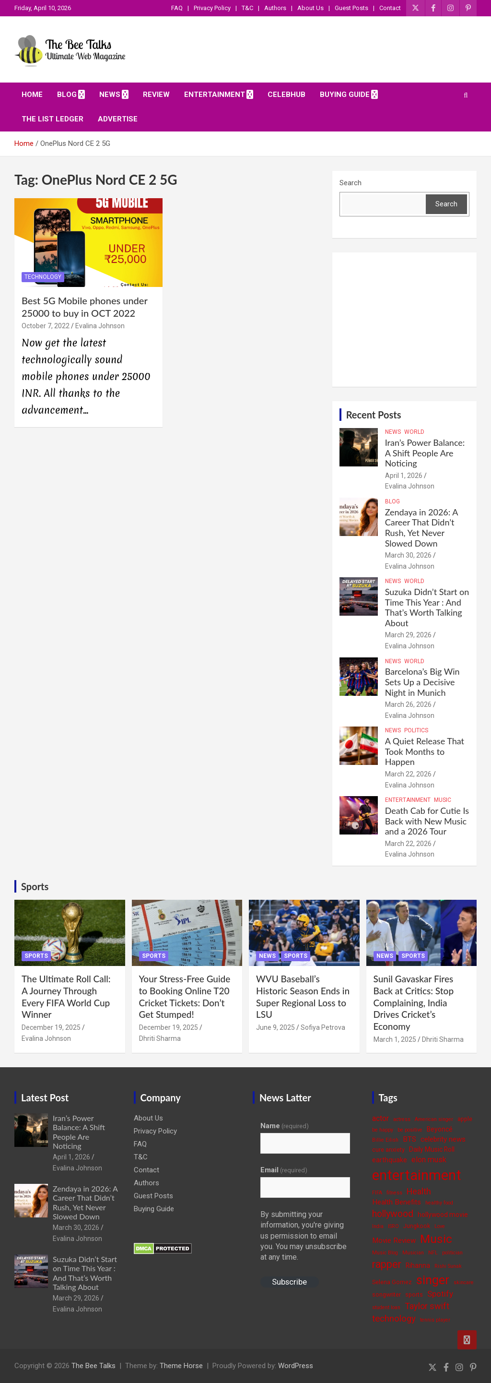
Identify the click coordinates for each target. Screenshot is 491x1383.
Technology (42, 277)
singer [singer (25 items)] (432, 1280)
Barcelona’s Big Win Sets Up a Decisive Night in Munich (422, 681)
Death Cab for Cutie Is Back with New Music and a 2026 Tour (427, 820)
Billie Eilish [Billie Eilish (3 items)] (385, 1140)
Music (442, 800)
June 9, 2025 (275, 1027)
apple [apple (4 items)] (464, 1118)
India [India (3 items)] (378, 1226)
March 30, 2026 (408, 555)
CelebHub (286, 94)
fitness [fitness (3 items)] (394, 1193)
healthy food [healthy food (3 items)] (439, 1203)
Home (32, 94)
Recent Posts (373, 414)
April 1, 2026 (403, 475)
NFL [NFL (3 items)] (433, 1253)
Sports (34, 886)
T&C (247, 8)
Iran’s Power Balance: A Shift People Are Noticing (425, 452)
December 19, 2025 (51, 1027)
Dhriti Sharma (160, 1038)
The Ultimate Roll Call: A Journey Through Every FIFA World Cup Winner (66, 996)
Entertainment (214, 94)
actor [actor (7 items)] (380, 1118)
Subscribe (289, 1282)
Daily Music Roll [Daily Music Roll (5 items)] (432, 1149)
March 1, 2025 (395, 1039)
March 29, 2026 (408, 635)
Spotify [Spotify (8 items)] (440, 1294)
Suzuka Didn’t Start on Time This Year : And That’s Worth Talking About (427, 607)
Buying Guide (345, 94)
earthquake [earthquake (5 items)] (389, 1160)
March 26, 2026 (408, 704)
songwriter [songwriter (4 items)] (386, 1294)
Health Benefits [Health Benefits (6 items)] (396, 1202)
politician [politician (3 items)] (452, 1253)
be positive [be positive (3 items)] (409, 1130)
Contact (390, 8)
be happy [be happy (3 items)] (382, 1130)
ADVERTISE (118, 119)
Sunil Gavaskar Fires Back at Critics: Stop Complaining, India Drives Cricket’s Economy (414, 1002)
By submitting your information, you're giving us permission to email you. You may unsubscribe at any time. (303, 1236)
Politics (416, 730)
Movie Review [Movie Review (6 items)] (394, 1240)
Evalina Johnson (100, 326)
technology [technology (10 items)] (394, 1318)
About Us (310, 8)
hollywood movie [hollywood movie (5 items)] (443, 1214)
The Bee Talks (93, 1365)
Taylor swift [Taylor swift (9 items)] (427, 1306)
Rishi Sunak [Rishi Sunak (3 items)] (448, 1266)
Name (284, 1125)
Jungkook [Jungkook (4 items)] (416, 1225)
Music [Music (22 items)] (436, 1239)
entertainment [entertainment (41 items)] (416, 1175)
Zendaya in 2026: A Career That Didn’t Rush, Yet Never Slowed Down (421, 527)
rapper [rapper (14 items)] (386, 1264)
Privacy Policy (212, 8)
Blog (67, 94)
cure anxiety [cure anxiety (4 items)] (388, 1149)
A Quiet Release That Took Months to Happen (424, 751)
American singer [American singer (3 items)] (434, 1119)
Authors (275, 8)
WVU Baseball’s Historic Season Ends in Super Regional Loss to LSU (303, 996)
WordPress (295, 1365)
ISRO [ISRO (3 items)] (393, 1226)
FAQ (177, 8)
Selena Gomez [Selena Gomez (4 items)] (392, 1282)
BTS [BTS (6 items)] (409, 1139)
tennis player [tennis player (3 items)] (435, 1320)
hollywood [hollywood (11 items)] (392, 1213)
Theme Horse (181, 1365)
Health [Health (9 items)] (419, 1191)
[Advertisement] (404, 320)
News (109, 94)
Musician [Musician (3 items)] (413, 1253)
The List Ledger (52, 119)
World (414, 432)
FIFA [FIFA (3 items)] (377, 1193)
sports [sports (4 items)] (414, 1294)
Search (350, 183)
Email (283, 1170)
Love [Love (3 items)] (439, 1226)
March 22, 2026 (408, 774)
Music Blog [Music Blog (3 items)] (385, 1253)
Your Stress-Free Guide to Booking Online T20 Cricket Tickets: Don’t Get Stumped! (185, 996)
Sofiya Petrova (323, 1027)
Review (156, 94)
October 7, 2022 (46, 326)
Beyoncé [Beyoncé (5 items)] (440, 1129)
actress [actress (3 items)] (401, 1119)
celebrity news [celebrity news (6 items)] (443, 1139)
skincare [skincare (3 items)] (464, 1282)
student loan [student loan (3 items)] (386, 1307)
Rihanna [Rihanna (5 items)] (418, 1265)
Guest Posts (351, 8)
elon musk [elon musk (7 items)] (428, 1159)
